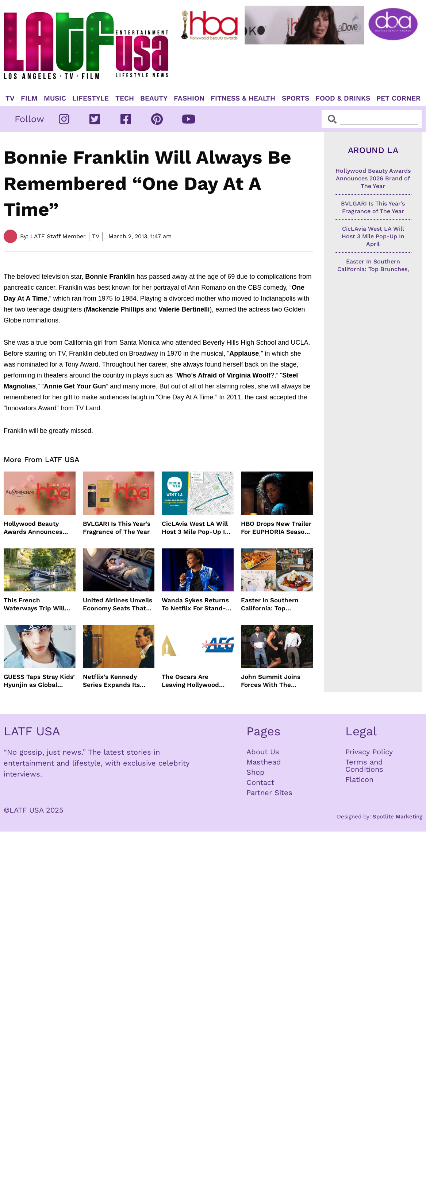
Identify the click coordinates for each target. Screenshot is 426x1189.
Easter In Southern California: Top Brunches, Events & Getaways (270, 604)
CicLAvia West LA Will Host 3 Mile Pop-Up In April (195, 528)
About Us (262, 751)
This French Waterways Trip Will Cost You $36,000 (34, 604)
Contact (260, 782)
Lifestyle (90, 98)
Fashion (189, 98)
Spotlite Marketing (397, 816)
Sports (295, 98)
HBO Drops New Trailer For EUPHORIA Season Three (276, 528)
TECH (124, 98)
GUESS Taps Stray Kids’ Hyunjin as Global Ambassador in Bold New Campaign (39, 681)
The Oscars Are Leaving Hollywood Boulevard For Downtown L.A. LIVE (192, 681)
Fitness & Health (243, 98)
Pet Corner (398, 98)
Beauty (154, 98)
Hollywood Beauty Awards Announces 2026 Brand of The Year (39, 528)
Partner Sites (269, 792)
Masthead (263, 762)
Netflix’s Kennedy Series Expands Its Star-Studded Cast (112, 681)
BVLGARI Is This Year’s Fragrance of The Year (116, 527)
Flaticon (359, 779)
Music (55, 98)
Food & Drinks (342, 98)
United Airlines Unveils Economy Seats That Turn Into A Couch (117, 604)
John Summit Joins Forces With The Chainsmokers (270, 681)
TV (10, 98)
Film (29, 98)
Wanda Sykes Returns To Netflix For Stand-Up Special (195, 604)
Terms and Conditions (364, 766)
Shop (255, 772)
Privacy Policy (369, 751)
